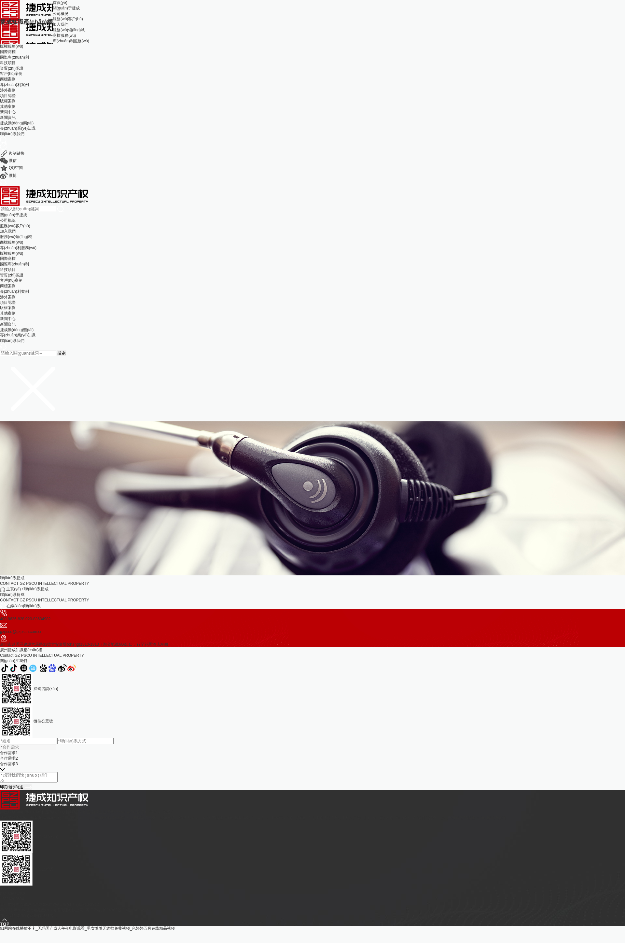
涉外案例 (8, 90)
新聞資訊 (8, 117)
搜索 (61, 352)
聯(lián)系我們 (12, 134)
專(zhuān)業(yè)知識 (17, 128)
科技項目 (8, 63)
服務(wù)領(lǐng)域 (69, 30)
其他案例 (8, 106)
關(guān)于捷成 (66, 8)
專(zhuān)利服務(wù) (71, 41)
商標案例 (8, 79)
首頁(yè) (60, 2)
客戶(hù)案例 (11, 73)
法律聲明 (50, 917)
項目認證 (8, 95)
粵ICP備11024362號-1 (105, 912)
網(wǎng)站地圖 (140, 912)
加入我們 (60, 24)
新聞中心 (8, 112)
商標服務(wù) (64, 35)
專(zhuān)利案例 (14, 84)
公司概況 (60, 13)
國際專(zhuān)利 (14, 57)
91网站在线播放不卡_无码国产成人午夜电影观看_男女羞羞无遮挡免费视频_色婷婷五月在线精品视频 (87, 930)
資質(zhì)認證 (11, 68)
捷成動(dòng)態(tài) (17, 123)
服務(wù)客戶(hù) (68, 19)
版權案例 (8, 101)
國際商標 (8, 51)
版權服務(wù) (11, 46)
